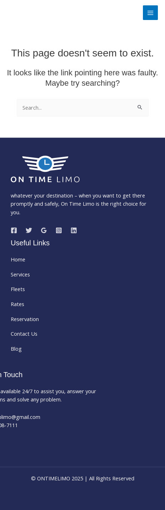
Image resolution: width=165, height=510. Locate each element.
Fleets (18, 288)
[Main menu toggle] (150, 12)
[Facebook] (14, 230)
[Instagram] (59, 230)
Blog (16, 348)
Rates (17, 304)
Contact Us (24, 333)
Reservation (25, 318)
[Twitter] (29, 230)
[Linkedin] (74, 230)
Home (18, 259)
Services (20, 274)
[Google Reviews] (44, 230)
